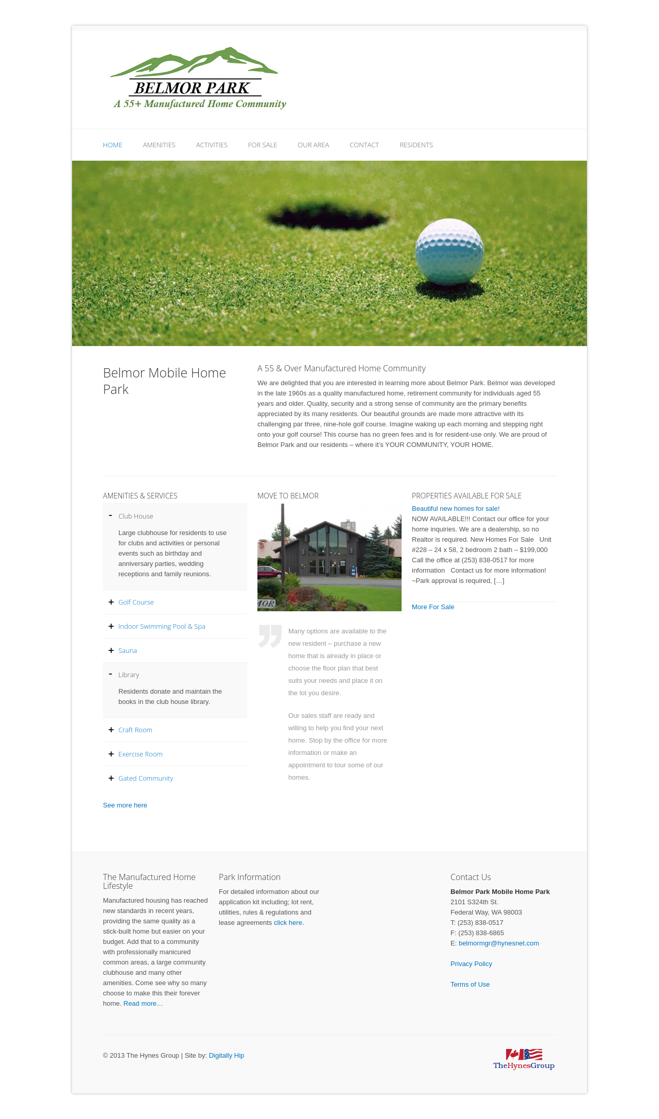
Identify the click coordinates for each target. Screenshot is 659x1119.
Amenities (159, 144)
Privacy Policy (471, 964)
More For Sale (433, 607)
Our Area (313, 144)
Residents (416, 144)
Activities (212, 144)
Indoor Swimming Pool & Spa (161, 626)
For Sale (262, 144)
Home (113, 144)
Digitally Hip (227, 1055)
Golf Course (136, 602)
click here (288, 922)
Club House (135, 516)
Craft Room (135, 729)
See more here (125, 805)
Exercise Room (140, 754)
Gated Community (145, 778)
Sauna (127, 650)
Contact (364, 144)
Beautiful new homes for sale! (456, 508)
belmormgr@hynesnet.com (499, 943)
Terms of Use (470, 984)
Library (128, 674)
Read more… (143, 1003)
